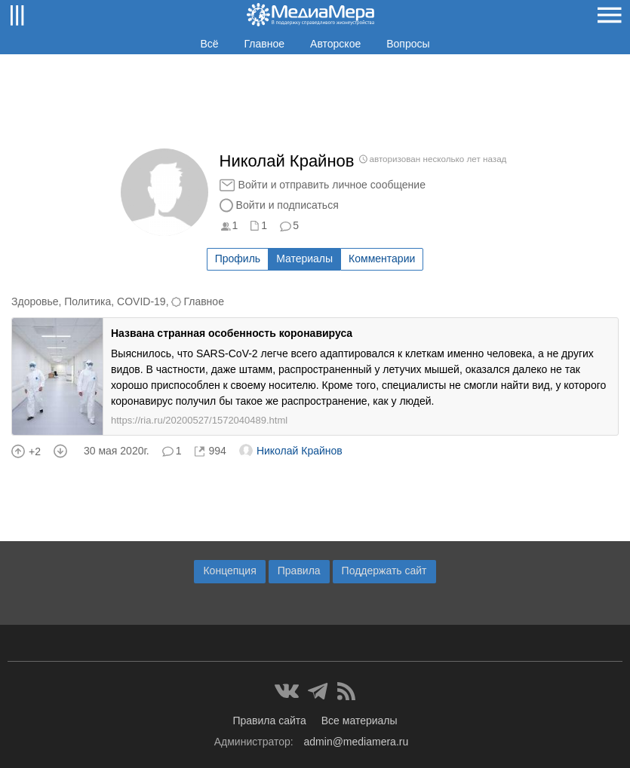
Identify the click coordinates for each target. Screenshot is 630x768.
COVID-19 (141, 301)
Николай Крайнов (291, 451)
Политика (87, 301)
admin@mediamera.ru (356, 742)
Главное (264, 44)
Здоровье (35, 301)
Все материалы (359, 720)
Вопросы (407, 44)
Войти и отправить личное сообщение (332, 185)
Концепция (229, 571)
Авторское (335, 44)
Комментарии (382, 258)
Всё (209, 44)
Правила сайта (269, 720)
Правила (299, 571)
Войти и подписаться (287, 205)
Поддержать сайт (384, 571)
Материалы (304, 258)
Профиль (237, 258)
